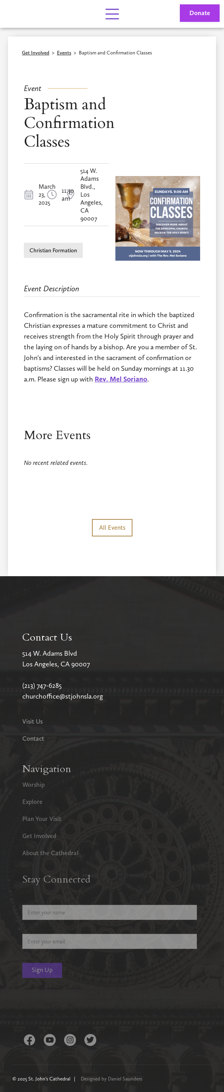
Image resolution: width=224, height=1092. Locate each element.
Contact (33, 738)
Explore (32, 801)
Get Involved (35, 53)
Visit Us (32, 721)
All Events (112, 527)
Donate (199, 13)
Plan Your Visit (41, 819)
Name (29, 898)
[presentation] (82, 1007)
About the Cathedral (50, 853)
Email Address (40, 927)
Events (64, 53)
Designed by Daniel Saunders (111, 1079)
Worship (33, 784)
